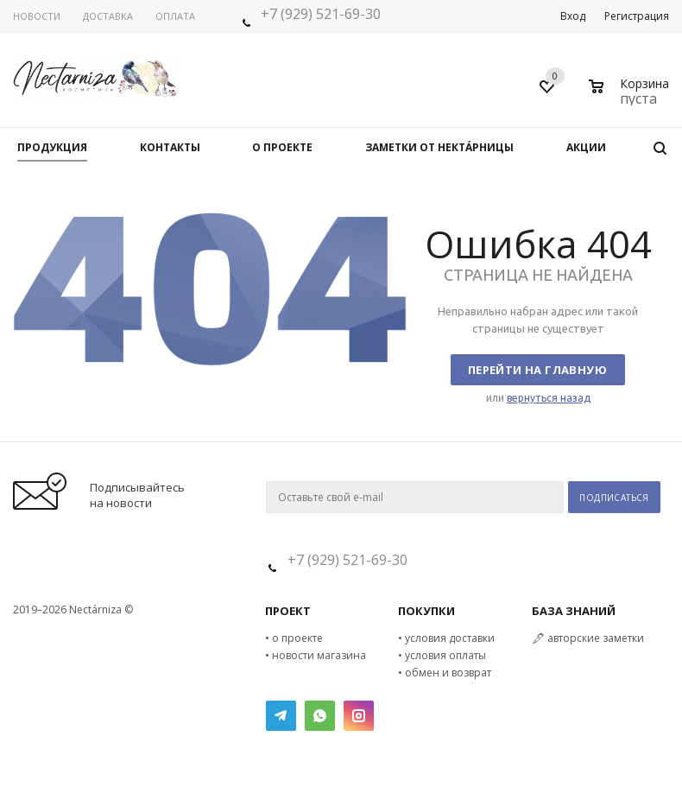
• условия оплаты (442, 655)
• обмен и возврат (444, 672)
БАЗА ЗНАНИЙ (574, 611)
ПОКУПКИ (426, 611)
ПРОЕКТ (288, 611)
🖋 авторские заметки (588, 638)
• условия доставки (446, 638)
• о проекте (294, 638)
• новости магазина (315, 655)
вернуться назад (548, 397)
